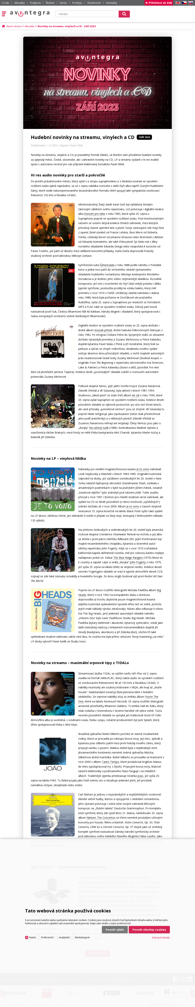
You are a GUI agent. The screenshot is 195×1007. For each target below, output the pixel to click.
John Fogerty (138, 562)
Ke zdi (135, 395)
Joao (140, 776)
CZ (183, 3)
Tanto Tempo (110, 762)
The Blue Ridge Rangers (128, 557)
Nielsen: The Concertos (101, 817)
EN (177, 3)
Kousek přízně (103, 330)
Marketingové (82, 937)
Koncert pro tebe (94, 214)
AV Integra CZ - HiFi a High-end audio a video (30, 13)
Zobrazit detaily (161, 937)
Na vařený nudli (98, 428)
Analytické (64, 937)
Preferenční (47, 937)
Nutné (32, 937)
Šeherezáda (107, 265)
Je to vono (143, 469)
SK (190, 3)
